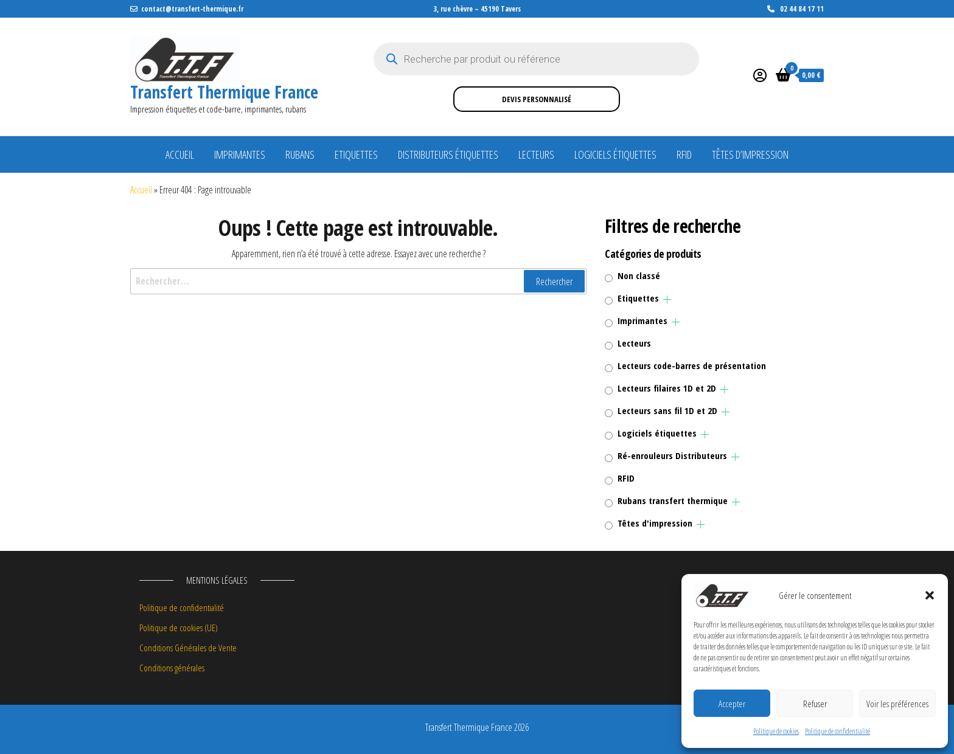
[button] (930, 595)
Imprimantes (239, 154)
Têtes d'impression (655, 523)
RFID (684, 154)
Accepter (732, 703)
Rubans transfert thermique (673, 500)
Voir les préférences (897, 703)
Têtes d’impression (750, 154)
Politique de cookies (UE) (178, 627)
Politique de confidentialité (837, 731)
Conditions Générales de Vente (188, 648)
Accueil (179, 154)
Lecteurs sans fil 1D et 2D (667, 410)
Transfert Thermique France (224, 91)
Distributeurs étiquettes (448, 154)
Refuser (815, 703)
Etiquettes (356, 154)
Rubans (300, 154)
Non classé (639, 275)
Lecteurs (536, 154)
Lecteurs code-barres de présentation (692, 365)
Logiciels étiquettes (615, 154)
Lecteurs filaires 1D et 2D (667, 388)
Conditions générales (171, 668)
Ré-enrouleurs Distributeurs (672, 455)
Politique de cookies (776, 731)
